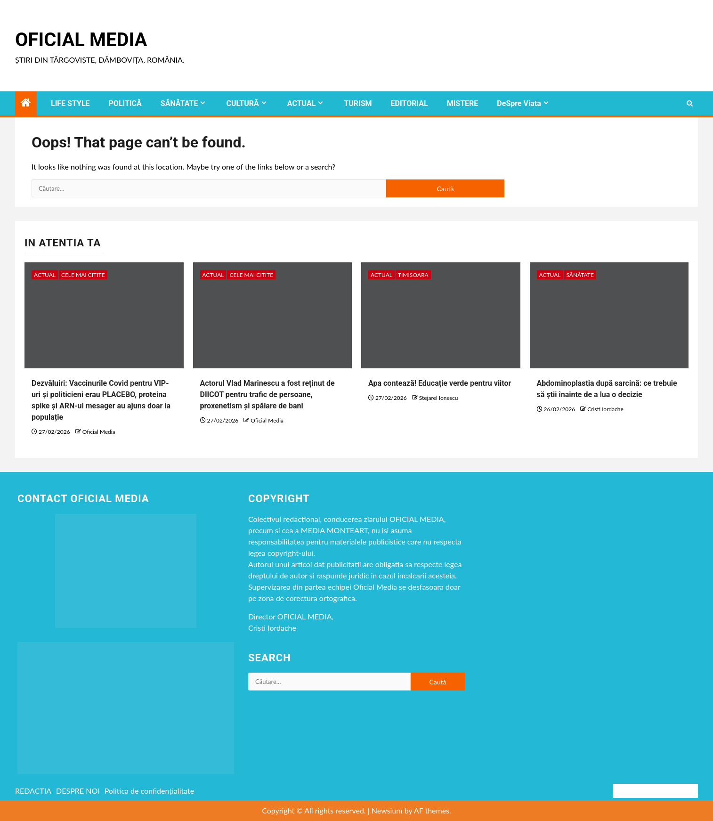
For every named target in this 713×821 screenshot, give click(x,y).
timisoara (413, 274)
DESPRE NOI (78, 790)
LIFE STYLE (70, 103)
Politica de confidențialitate (149, 790)
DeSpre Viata (519, 103)
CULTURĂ (242, 103)
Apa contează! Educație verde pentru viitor (439, 383)
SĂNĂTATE (179, 103)
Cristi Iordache (605, 409)
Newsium (387, 810)
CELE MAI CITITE (83, 274)
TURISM (358, 103)
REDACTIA (33, 790)
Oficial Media (81, 40)
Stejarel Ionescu (438, 397)
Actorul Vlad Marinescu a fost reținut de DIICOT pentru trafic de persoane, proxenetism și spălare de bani (267, 394)
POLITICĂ (125, 103)
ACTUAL (301, 103)
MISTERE (462, 103)
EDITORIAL (409, 103)
